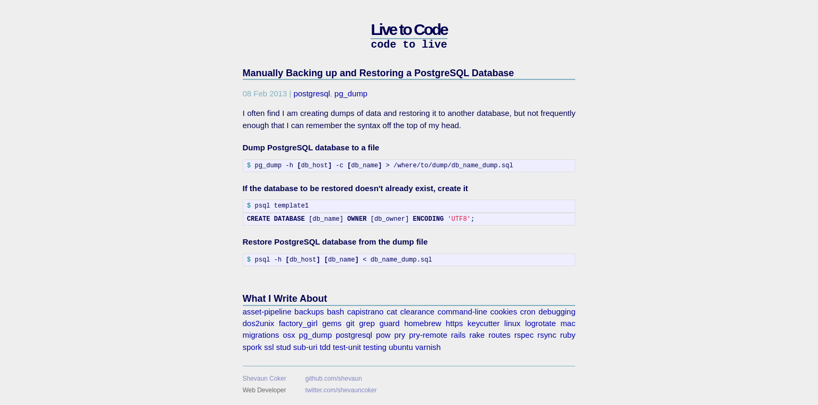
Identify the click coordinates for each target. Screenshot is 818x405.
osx (289, 334)
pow (383, 334)
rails (458, 334)
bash (335, 311)
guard (390, 323)
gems (332, 323)
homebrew (423, 323)
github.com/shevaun (333, 378)
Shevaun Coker (264, 378)
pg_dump (351, 93)
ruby (567, 334)
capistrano (365, 311)
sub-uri (305, 347)
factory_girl (298, 323)
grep (367, 323)
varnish (428, 347)
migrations (261, 334)
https (454, 323)
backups (309, 311)
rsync (547, 334)
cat (391, 311)
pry (400, 334)
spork (252, 347)
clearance (417, 311)
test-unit (347, 347)
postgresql (312, 93)
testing (374, 347)
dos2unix (259, 323)
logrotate (540, 323)
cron (527, 311)
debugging (557, 311)
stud (283, 347)
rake (477, 334)
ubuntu (401, 347)
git (350, 323)
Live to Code (409, 29)
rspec (524, 334)
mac (567, 323)
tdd (325, 347)
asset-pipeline (267, 311)
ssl (269, 347)
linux (512, 323)
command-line (462, 311)
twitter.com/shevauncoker (341, 390)
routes (499, 334)
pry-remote (428, 334)
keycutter (484, 323)
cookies (503, 311)
